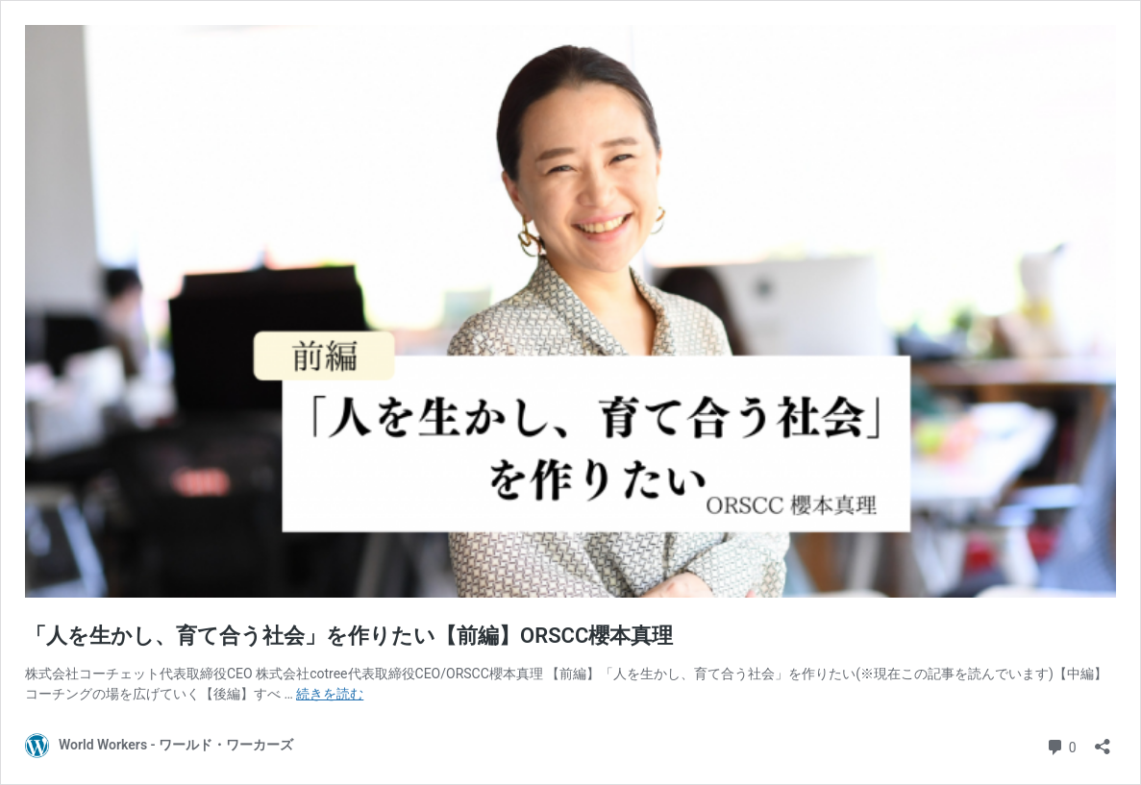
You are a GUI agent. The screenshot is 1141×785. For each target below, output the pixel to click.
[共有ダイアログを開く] (1102, 740)
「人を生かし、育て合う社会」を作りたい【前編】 (349, 636)
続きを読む (329, 693)
